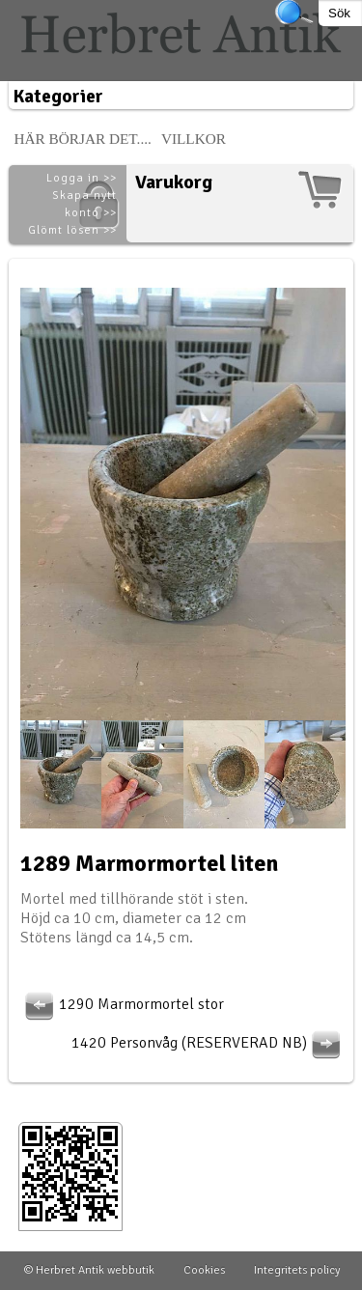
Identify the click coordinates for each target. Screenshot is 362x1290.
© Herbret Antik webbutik (89, 1270)
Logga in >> (81, 178)
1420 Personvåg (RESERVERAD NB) (208, 1042)
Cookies (204, 1270)
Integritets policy (297, 1270)
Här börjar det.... (83, 138)
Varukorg (173, 182)
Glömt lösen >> (72, 230)
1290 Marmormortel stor (122, 1004)
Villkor (193, 138)
